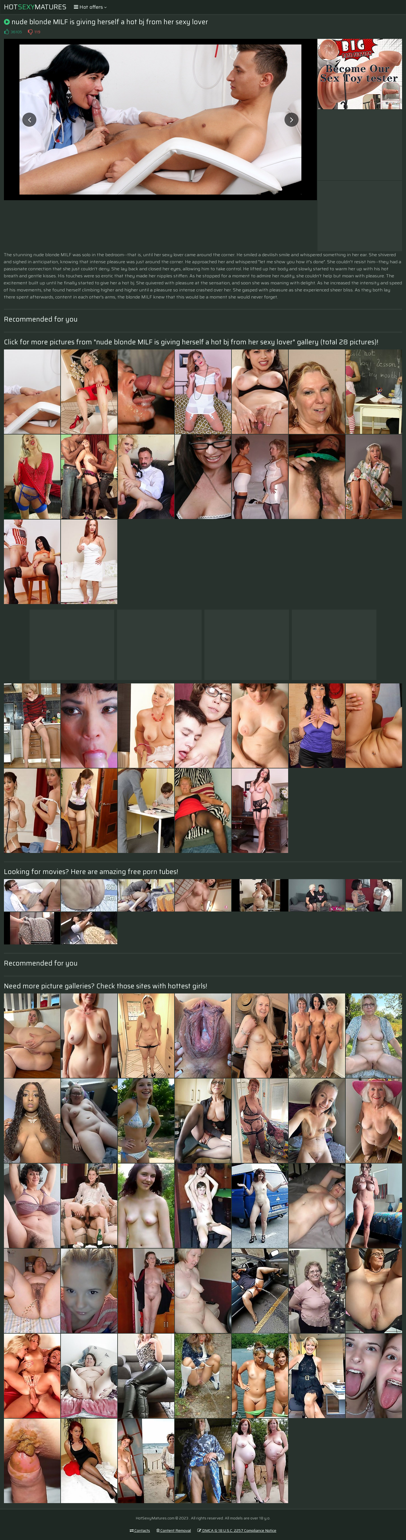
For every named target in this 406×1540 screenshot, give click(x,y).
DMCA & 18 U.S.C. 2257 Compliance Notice (236, 1530)
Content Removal (173, 1530)
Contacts (140, 1530)
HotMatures (35, 7)
